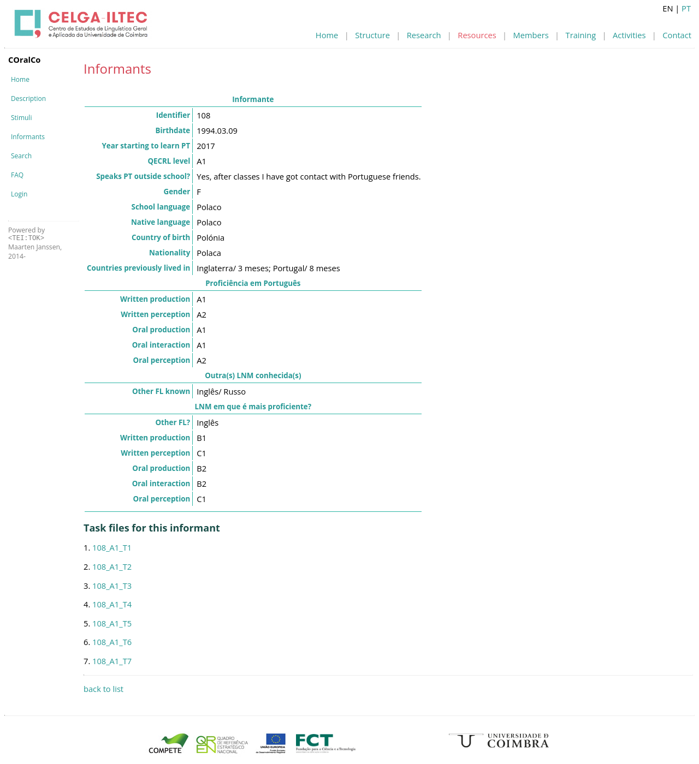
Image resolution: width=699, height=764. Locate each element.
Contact (676, 34)
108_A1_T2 (112, 566)
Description (28, 98)
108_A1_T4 (112, 604)
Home (327, 34)
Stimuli (21, 117)
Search (21, 155)
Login (19, 194)
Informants (28, 136)
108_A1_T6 (112, 641)
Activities (629, 34)
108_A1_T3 (112, 585)
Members (531, 34)
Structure (372, 34)
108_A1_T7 (112, 660)
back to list (103, 688)
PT (686, 8)
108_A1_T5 (112, 623)
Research (424, 34)
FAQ (17, 175)
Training (581, 34)
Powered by (26, 233)
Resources (477, 34)
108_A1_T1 (112, 547)
